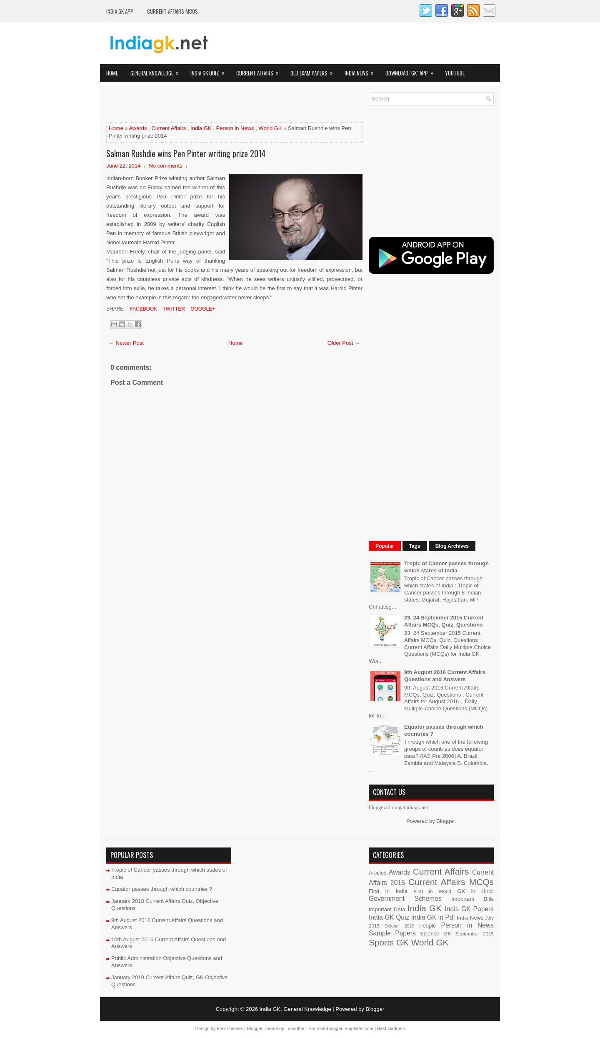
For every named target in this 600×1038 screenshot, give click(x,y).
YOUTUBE (455, 73)
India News (362, 70)
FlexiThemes (230, 1028)
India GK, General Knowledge (295, 1009)
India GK (201, 128)
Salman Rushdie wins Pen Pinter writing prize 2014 (186, 153)
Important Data (387, 909)
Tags (414, 546)
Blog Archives (452, 546)
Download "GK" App (412, 70)
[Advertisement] (203, 104)
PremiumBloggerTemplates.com (340, 1028)
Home (112, 73)
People (427, 926)
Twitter (173, 309)
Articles (378, 873)
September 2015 (474, 933)
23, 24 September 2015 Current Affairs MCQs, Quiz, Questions (443, 621)
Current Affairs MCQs (172, 11)
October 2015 (400, 926)
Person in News (235, 128)
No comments (165, 166)
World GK (270, 128)
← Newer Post (126, 343)
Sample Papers (392, 933)
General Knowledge (157, 70)
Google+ (202, 309)
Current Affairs (260, 70)
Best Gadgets (391, 1028)
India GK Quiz (210, 70)
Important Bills (472, 899)
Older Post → (344, 343)
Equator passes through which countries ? (161, 889)
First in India (388, 891)
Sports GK (389, 942)
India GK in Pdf (433, 917)
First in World (432, 891)
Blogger (445, 821)
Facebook (142, 309)
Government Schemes (405, 898)
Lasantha (294, 1028)
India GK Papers (469, 909)
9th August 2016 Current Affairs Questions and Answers (444, 675)
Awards (138, 128)
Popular (384, 546)
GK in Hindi (475, 891)
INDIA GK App (119, 11)
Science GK (435, 933)
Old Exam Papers (314, 70)
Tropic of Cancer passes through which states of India (446, 567)
